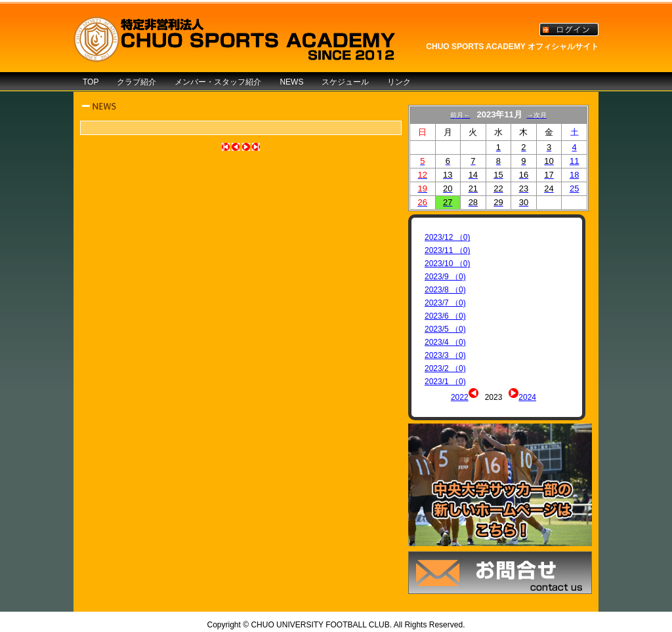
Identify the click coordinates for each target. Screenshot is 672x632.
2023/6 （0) (445, 316)
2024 (527, 397)
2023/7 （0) (445, 302)
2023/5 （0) (445, 329)
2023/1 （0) (445, 381)
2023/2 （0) (445, 368)
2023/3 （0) (445, 355)
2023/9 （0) (445, 276)
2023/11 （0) (447, 250)
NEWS (291, 82)
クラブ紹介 (136, 82)
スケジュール (345, 82)
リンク (399, 82)
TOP (90, 82)
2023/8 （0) (445, 289)
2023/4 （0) (445, 342)
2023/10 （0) (447, 263)
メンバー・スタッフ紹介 (218, 82)
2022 (460, 397)
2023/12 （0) (447, 237)
